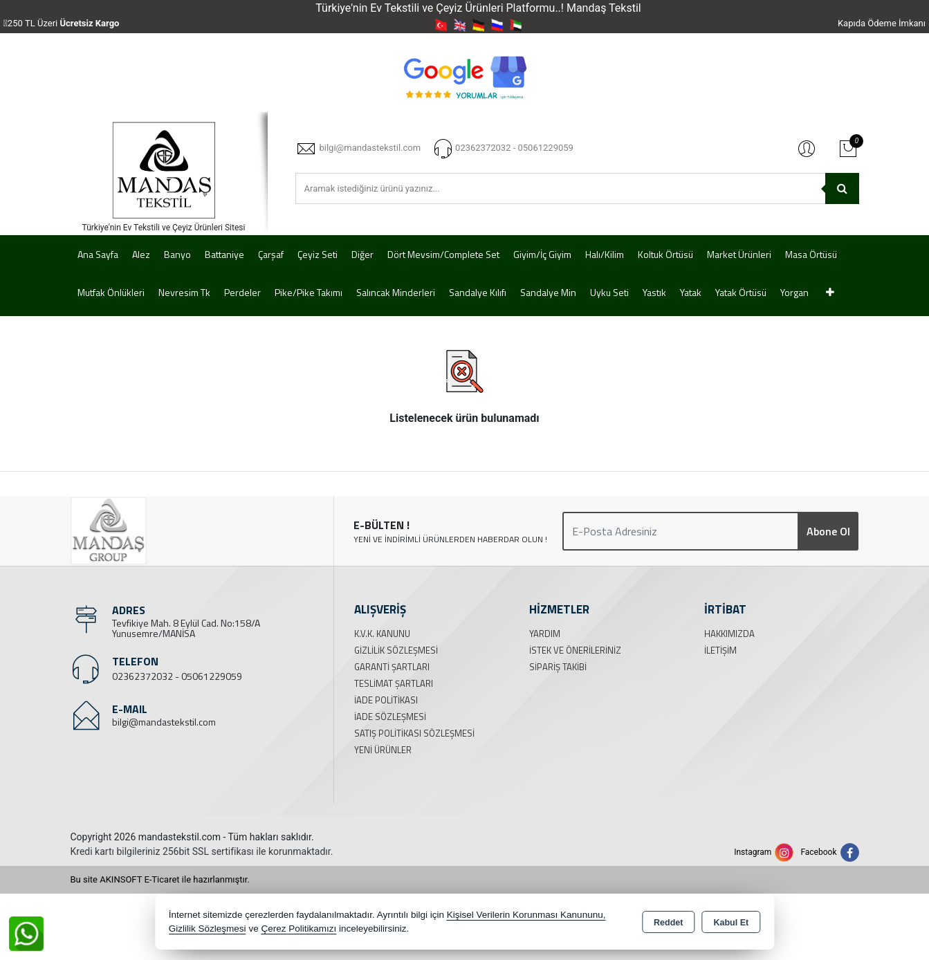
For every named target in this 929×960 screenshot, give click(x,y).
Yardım (544, 633)
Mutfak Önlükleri (111, 292)
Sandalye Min (548, 292)
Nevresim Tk (184, 292)
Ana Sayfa (97, 254)
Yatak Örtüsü (740, 292)
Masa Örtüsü (811, 254)
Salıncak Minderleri (395, 292)
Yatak (690, 292)
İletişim (720, 650)
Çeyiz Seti (317, 254)
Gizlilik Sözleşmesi (396, 650)
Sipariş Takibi (558, 667)
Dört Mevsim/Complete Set (443, 254)
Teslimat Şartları (393, 683)
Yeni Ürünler (383, 750)
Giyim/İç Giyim (542, 254)
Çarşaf (271, 254)
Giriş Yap (806, 148)
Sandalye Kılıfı (477, 292)
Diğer (362, 254)
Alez (141, 254)
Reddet (668, 922)
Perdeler (242, 292)
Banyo (177, 254)
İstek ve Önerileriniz (575, 650)
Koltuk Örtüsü (665, 254)
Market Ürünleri (739, 254)
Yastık (654, 292)
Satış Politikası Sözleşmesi (414, 733)
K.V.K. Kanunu (382, 633)
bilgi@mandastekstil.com (164, 721)
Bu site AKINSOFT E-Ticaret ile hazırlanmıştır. (160, 879)
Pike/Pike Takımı (308, 292)
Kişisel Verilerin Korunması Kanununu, (526, 915)
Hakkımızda (729, 633)
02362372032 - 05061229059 (177, 676)
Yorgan (794, 292)
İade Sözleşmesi (390, 716)
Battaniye (224, 254)
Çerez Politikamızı (298, 928)
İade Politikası (386, 700)
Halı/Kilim (604, 254)
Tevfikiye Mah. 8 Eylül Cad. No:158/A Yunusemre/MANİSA (186, 628)
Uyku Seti (609, 292)
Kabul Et (730, 922)
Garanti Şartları (392, 667)
